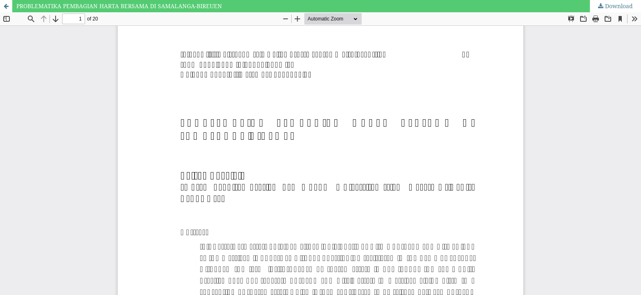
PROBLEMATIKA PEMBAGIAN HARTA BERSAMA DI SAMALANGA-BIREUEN (119, 6)
